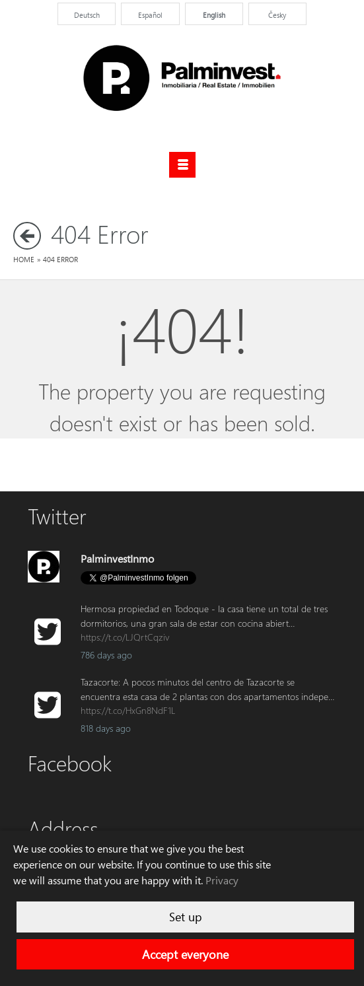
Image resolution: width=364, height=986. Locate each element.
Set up (185, 917)
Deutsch (87, 15)
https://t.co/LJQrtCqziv (125, 637)
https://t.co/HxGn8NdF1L (128, 710)
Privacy (221, 880)
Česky (277, 15)
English (214, 15)
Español (150, 15)
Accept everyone (185, 954)
